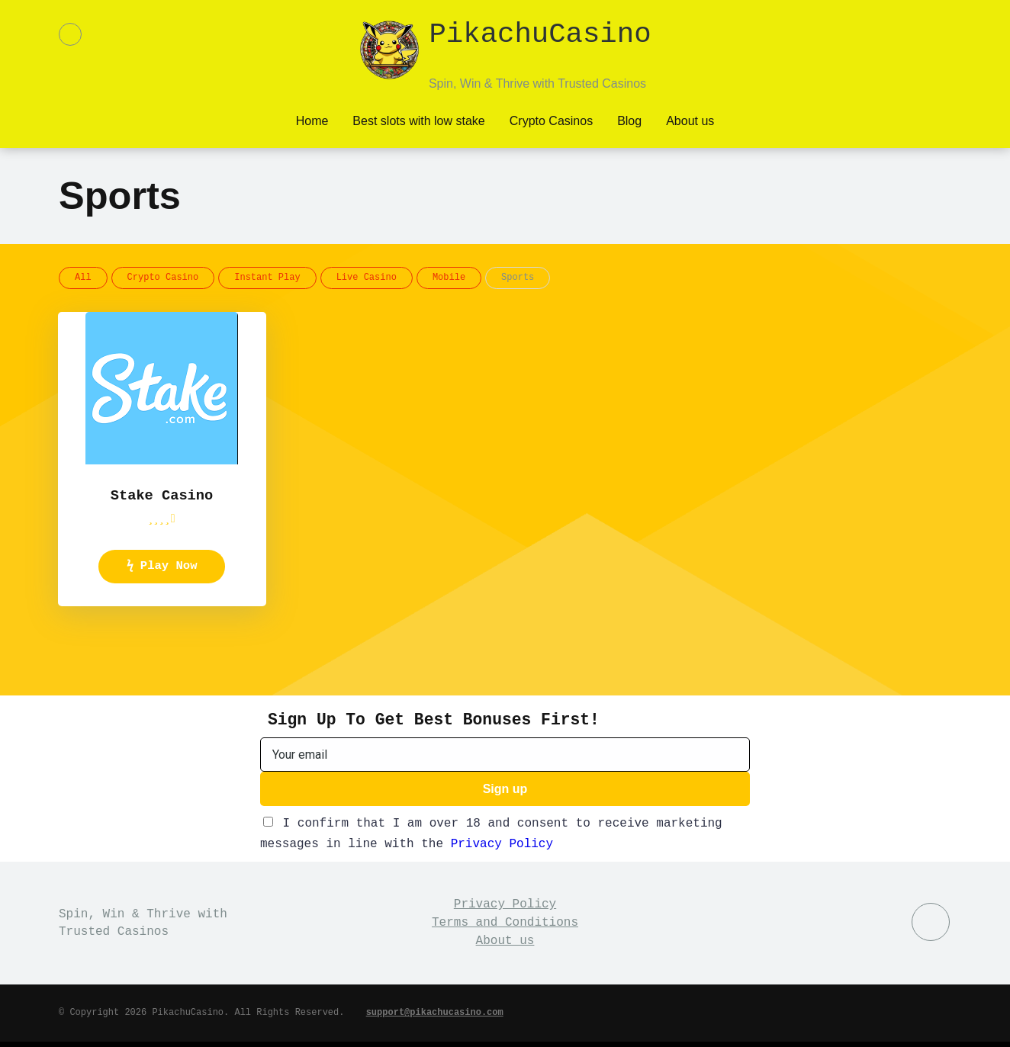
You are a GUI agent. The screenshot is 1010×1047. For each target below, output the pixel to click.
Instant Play (267, 276)
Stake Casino (161, 495)
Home (312, 119)
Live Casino (366, 276)
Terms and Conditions (505, 927)
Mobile (449, 276)
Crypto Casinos (551, 119)
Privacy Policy (502, 848)
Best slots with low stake (418, 119)
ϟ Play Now (161, 568)
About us (690, 119)
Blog (629, 119)
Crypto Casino (163, 276)
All (83, 276)
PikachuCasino (540, 37)
